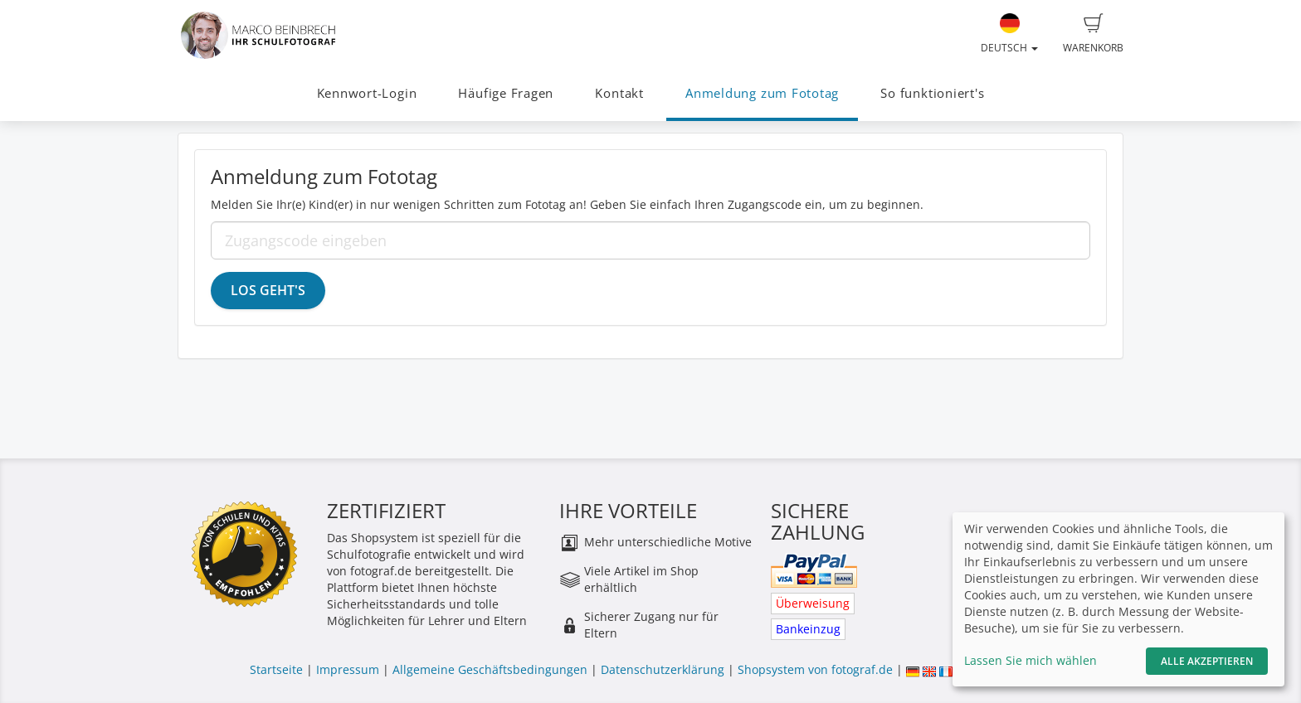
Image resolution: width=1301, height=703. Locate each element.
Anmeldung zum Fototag (762, 93)
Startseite (276, 669)
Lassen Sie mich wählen (1030, 660)
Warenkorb (1093, 34)
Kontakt (619, 93)
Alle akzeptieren (1207, 661)
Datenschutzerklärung (662, 669)
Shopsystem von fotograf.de (815, 669)
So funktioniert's (932, 93)
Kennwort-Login (367, 93)
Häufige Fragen (505, 93)
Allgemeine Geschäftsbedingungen (489, 669)
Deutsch (1009, 34)
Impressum (347, 669)
